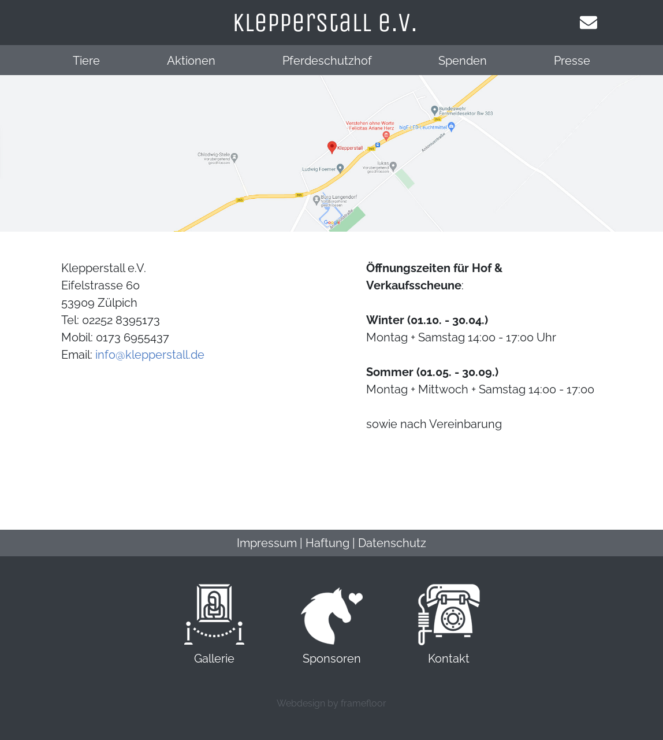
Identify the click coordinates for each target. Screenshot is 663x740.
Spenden (462, 61)
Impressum (267, 543)
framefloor (363, 703)
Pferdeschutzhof (327, 61)
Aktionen (191, 61)
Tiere (86, 61)
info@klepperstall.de (149, 355)
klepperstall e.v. (325, 22)
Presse (572, 61)
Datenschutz (392, 543)
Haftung (327, 543)
